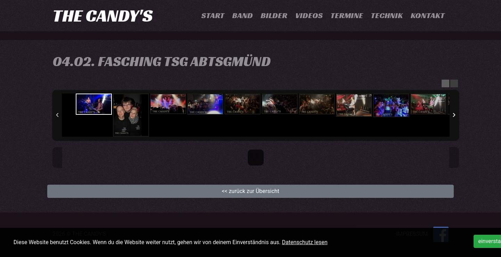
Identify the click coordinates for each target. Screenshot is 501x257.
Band (242, 15)
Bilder (274, 15)
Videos (309, 15)
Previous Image (57, 157)
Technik (387, 15)
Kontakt (428, 15)
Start (213, 15)
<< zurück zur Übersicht (250, 191)
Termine (346, 15)
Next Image (454, 157)
